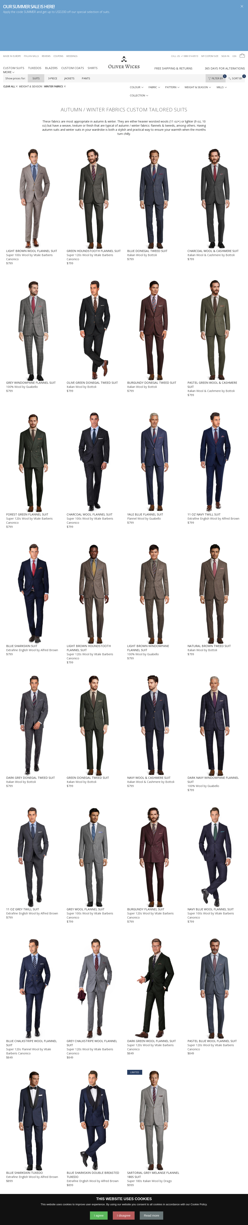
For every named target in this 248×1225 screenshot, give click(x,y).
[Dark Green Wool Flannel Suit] (154, 954)
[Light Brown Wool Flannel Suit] (33, 164)
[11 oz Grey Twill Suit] (33, 822)
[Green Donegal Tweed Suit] (94, 691)
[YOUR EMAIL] (195, 1193)
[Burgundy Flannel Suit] (154, 822)
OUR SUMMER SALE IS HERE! (28, 6)
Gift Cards (153, 1189)
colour (136, 53)
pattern (172, 53)
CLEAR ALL (10, 52)
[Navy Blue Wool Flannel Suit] (214, 822)
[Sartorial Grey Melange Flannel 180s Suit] (154, 1086)
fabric (154, 53)
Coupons (58, 21)
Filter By (217, 43)
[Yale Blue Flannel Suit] (154, 427)
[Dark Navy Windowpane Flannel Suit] (214, 691)
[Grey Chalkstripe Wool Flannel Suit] (94, 954)
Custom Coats (72, 34)
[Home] (124, 28)
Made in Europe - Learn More (43, 1189)
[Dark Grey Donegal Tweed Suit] (33, 691)
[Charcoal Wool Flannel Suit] (94, 427)
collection (139, 61)
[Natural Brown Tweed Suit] (214, 559)
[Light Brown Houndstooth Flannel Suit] (94, 559)
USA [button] (234, 21)
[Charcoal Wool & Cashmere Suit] (214, 164)
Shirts (93, 34)
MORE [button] (8, 38)
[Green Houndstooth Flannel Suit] (94, 164)
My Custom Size (209, 21)
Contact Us (87, 1189)
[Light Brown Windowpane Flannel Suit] (154, 559)
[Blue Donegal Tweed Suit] (154, 164)
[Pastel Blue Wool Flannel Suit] (214, 954)
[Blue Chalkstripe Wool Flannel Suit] (33, 954)
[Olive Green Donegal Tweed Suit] (94, 296)
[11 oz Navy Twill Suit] (214, 427)
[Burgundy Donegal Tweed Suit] (154, 296)
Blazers (51, 34)
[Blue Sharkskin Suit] (33, 559)
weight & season (198, 53)
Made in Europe (12, 21)
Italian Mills (31, 21)
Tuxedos (34, 34)
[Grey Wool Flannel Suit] (94, 822)
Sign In (225, 21)
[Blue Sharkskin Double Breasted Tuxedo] (94, 1086)
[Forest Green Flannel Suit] (33, 427)
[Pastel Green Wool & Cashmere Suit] (214, 296)
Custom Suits (13, 34)
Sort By (236, 43)
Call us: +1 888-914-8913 (184, 21)
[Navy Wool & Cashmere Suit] (154, 691)
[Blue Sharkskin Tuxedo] (33, 1086)
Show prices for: (15, 44)
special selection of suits (93, 12)
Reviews (46, 21)
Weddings (71, 21)
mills (222, 53)
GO (211, 1193)
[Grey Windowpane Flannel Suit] (33, 296)
